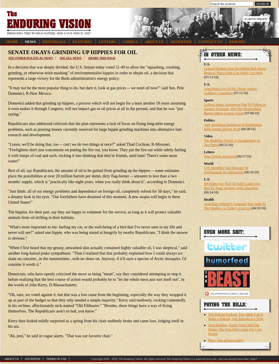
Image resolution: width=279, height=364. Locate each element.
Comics (130, 41)
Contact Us (210, 41)
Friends (237, 41)
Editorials (54, 41)
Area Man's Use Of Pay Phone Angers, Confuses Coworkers (230, 91)
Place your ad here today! (226, 340)
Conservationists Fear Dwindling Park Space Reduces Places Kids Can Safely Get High (235, 71)
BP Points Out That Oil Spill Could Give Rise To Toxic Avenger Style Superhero (232, 186)
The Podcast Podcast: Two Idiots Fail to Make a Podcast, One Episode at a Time (235, 316)
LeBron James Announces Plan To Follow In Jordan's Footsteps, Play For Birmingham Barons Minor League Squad (235, 109)
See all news (70, 58)
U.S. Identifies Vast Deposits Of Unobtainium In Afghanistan (226, 170)
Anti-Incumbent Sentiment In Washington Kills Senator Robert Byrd (233, 127)
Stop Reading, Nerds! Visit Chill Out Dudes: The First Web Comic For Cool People (235, 329)
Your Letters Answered (220, 156)
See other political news (30, 58)
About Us (153, 41)
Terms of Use (56, 359)
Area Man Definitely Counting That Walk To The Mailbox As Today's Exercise (235, 206)
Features (82, 41)
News (30, 41)
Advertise (181, 41)
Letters (107, 41)
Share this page (101, 58)
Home (12, 41)
